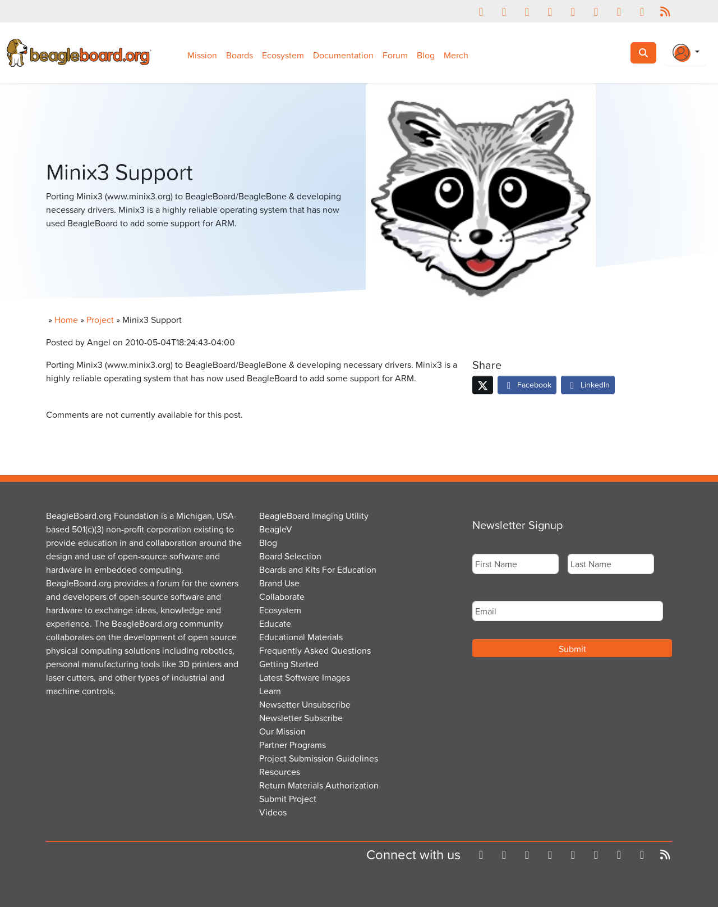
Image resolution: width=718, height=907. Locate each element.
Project (100, 319)
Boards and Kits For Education (317, 569)
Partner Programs (292, 745)
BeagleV (275, 529)
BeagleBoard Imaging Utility (314, 515)
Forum (395, 55)
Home (66, 319)
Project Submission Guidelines (318, 758)
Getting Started (289, 664)
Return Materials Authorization (319, 785)
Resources (279, 771)
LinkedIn (588, 384)
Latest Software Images (304, 677)
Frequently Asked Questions (315, 650)
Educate (275, 623)
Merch (456, 55)
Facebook (527, 384)
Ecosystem (283, 55)
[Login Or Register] (686, 53)
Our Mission (282, 731)
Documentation (343, 55)
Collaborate (282, 596)
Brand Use (279, 583)
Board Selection (290, 556)
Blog (426, 55)
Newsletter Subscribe (301, 718)
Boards (239, 55)
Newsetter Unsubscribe (305, 704)
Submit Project (287, 798)
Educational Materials (301, 637)
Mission (202, 55)
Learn (270, 691)
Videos (273, 812)
